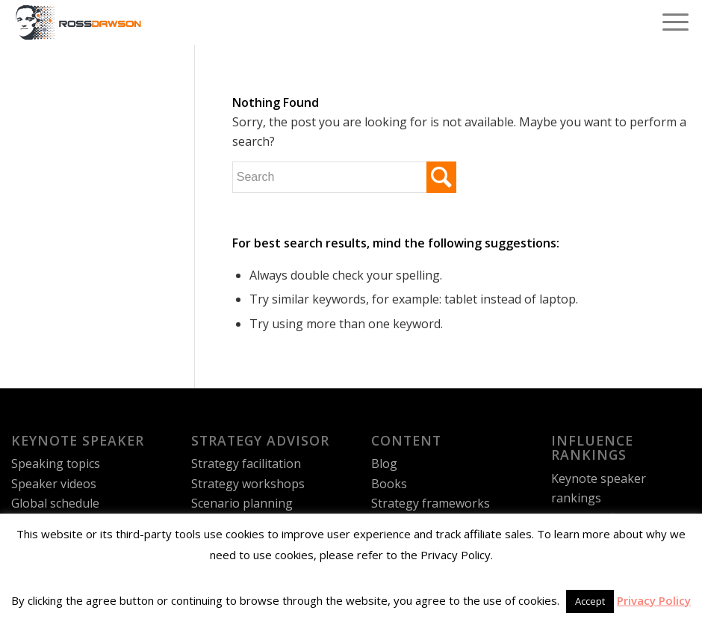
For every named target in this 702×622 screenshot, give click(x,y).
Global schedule (55, 503)
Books (389, 483)
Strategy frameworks (430, 503)
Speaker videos (53, 483)
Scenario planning (242, 503)
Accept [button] (590, 601)
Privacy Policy (654, 600)
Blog (384, 463)
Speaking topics (55, 463)
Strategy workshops (248, 483)
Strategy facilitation (246, 463)
